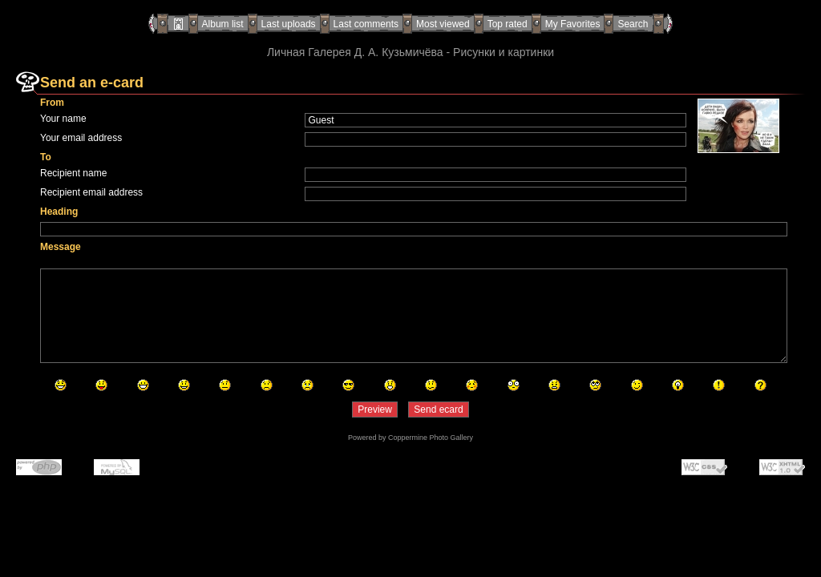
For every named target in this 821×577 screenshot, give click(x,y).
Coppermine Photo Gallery (430, 438)
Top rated (507, 24)
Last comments (366, 24)
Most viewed (443, 24)
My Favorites (573, 24)
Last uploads (288, 24)
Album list (223, 24)
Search (632, 24)
